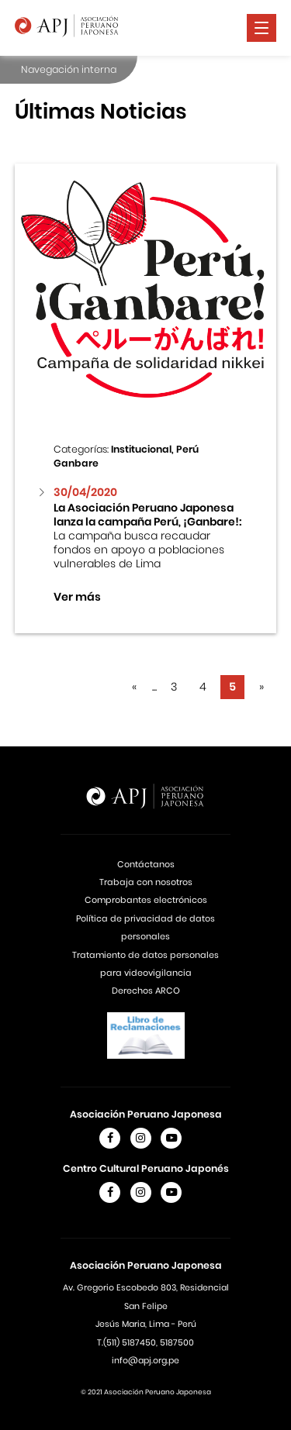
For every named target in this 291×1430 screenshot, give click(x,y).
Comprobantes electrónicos (146, 900)
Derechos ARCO (146, 990)
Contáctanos (146, 864)
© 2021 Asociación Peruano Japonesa (146, 1392)
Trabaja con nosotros (145, 882)
